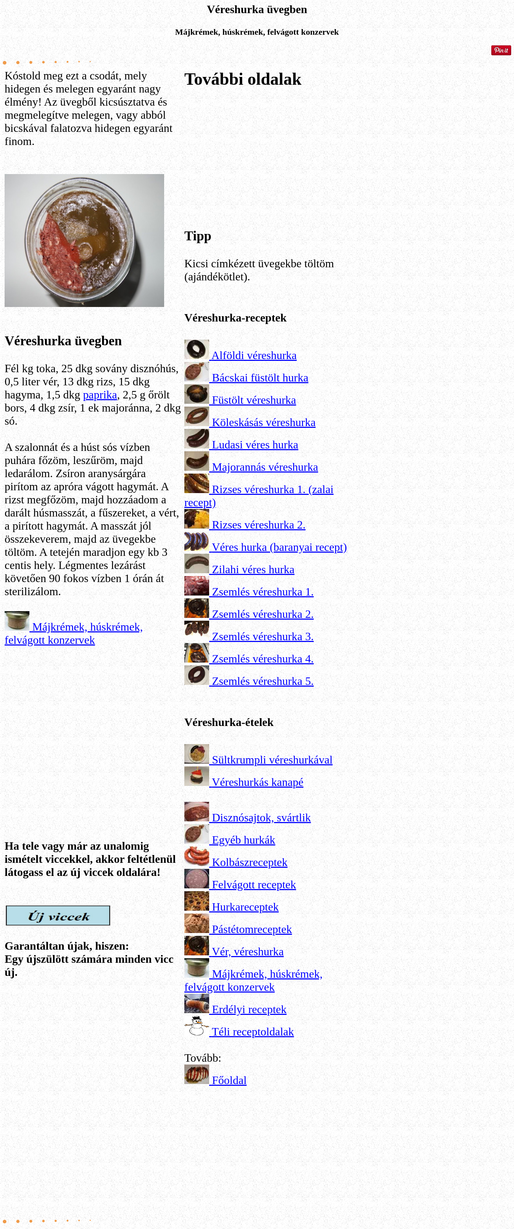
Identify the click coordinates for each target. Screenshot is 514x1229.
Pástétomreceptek (252, 929)
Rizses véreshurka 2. (259, 524)
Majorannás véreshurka (265, 466)
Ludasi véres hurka (255, 444)
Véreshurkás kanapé (257, 782)
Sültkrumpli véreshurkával (272, 759)
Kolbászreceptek (249, 862)
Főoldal (229, 1080)
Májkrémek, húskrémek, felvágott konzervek (74, 633)
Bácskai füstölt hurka (260, 377)
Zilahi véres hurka (253, 569)
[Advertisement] (93, 722)
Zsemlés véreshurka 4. (263, 658)
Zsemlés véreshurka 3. (263, 636)
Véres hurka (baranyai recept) (279, 547)
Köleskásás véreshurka (263, 422)
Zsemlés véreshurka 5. (263, 681)
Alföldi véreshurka (254, 355)
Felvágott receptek (254, 884)
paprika (100, 394)
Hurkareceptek (245, 906)
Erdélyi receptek (249, 1009)
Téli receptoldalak (253, 1031)
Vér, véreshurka (248, 951)
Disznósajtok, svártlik (261, 817)
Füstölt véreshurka (254, 399)
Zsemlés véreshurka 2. (263, 614)
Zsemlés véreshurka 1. (263, 591)
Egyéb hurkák (243, 839)
